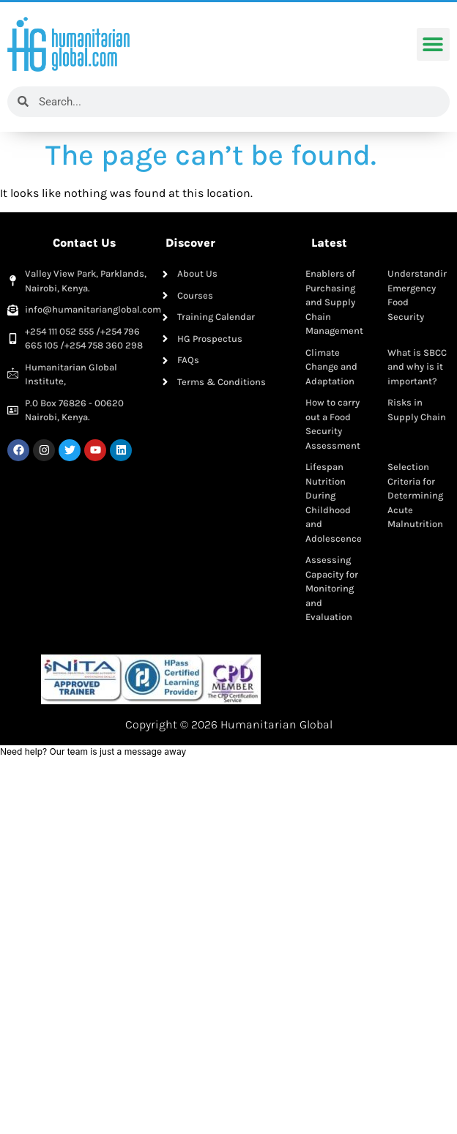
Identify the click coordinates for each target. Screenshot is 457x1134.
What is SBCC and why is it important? (417, 367)
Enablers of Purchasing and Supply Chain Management (334, 302)
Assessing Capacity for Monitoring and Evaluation (331, 588)
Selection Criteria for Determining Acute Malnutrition (415, 495)
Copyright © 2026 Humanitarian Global (228, 724)
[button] (433, 44)
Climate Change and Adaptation (331, 367)
